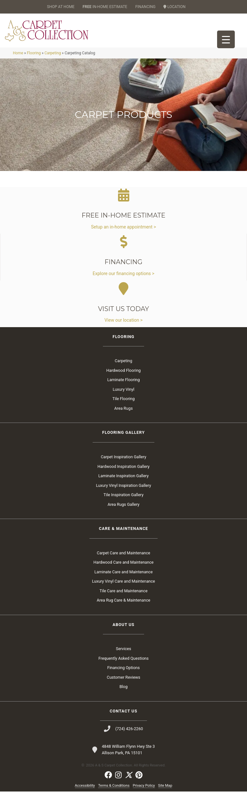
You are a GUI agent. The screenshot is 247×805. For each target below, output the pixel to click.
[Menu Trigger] (226, 39)
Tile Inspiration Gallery (123, 508)
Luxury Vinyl (123, 402)
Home (18, 66)
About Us (123, 638)
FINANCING (145, 6)
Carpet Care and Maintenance (123, 566)
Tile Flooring (123, 412)
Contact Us (123, 724)
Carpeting (52, 66)
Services (123, 662)
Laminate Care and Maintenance (123, 585)
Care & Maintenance (123, 542)
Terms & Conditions (114, 799)
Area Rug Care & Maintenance (124, 613)
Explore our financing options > (123, 287)
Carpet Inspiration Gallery (123, 470)
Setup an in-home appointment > (123, 240)
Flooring (34, 66)
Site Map (165, 799)
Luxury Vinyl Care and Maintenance (123, 594)
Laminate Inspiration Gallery (123, 489)
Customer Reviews (123, 690)
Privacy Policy (144, 799)
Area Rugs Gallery (124, 517)
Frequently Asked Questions (123, 671)
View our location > (123, 333)
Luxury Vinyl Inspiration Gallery (123, 498)
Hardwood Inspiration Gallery (123, 480)
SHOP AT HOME (61, 6)
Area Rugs (123, 421)
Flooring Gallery (123, 446)
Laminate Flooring (123, 393)
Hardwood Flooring (123, 383)
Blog (123, 700)
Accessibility (85, 799)
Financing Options (123, 681)
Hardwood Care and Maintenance (124, 575)
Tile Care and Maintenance (123, 604)
